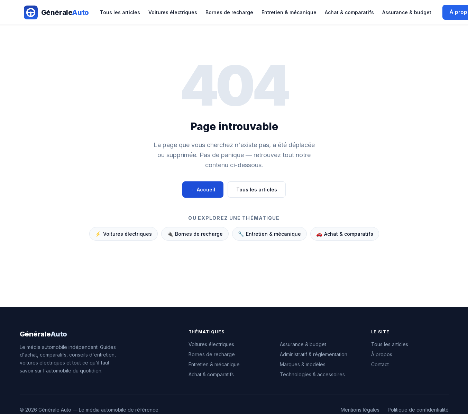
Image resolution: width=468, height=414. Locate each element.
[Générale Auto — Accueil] (56, 12)
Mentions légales (360, 410)
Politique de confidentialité (418, 410)
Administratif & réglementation (313, 354)
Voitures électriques (172, 12)
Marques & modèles (302, 364)
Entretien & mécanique (288, 12)
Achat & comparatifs (349, 12)
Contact (380, 364)
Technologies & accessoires (312, 374)
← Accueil (203, 189)
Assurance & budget (406, 12)
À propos (381, 354)
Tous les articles (120, 12)
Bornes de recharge (229, 12)
